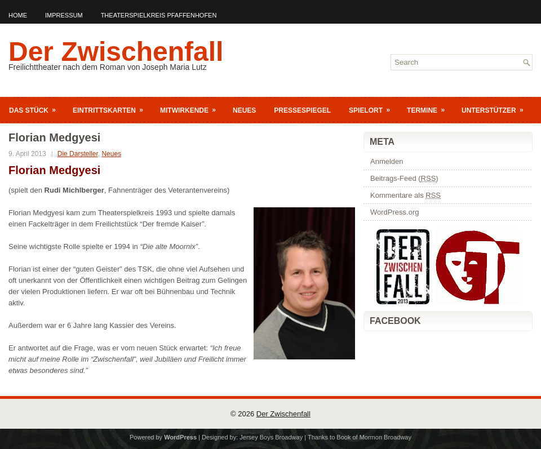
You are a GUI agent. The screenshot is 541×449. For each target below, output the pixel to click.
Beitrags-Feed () (404, 178)
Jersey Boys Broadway (271, 437)
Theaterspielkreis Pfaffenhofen (159, 15)
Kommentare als (405, 195)
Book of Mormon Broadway (373, 437)
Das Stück (36, 107)
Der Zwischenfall (115, 51)
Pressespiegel (302, 110)
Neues (244, 110)
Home (17, 15)
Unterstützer (496, 107)
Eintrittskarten (111, 107)
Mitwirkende (191, 107)
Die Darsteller (77, 154)
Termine (429, 107)
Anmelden (386, 161)
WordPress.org (394, 212)
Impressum (64, 15)
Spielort (373, 107)
